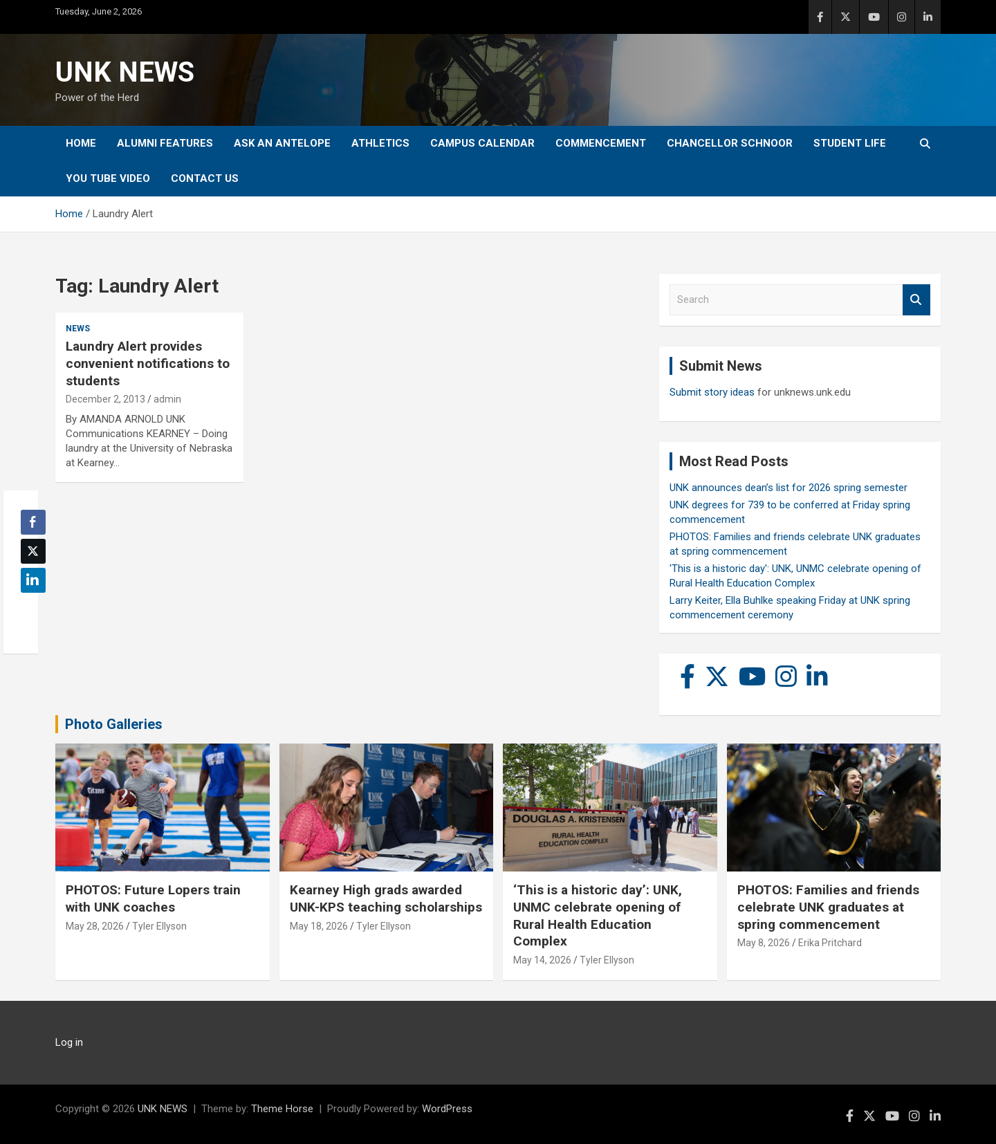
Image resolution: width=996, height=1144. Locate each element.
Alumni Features (165, 143)
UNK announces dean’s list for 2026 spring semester (788, 487)
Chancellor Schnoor (730, 143)
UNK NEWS (124, 72)
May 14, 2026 (542, 960)
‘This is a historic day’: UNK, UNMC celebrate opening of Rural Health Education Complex (597, 915)
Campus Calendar (482, 143)
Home (81, 143)
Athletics (380, 143)
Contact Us (205, 178)
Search (916, 299)
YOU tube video (108, 178)
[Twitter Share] (33, 551)
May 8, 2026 (763, 942)
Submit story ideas (712, 392)
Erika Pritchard (830, 942)
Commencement (600, 143)
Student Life (849, 143)
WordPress (447, 1109)
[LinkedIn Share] (33, 580)
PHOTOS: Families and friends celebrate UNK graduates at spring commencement (828, 907)
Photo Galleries (114, 724)
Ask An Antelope (282, 143)
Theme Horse (282, 1109)
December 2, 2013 (105, 399)
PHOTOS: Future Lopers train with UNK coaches (153, 898)
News (78, 328)
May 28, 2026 (95, 926)
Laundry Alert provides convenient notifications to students (148, 363)
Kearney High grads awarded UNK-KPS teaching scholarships (386, 898)
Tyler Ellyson (159, 926)
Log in (69, 1042)
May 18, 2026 (319, 926)
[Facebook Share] (33, 522)
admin (167, 399)
